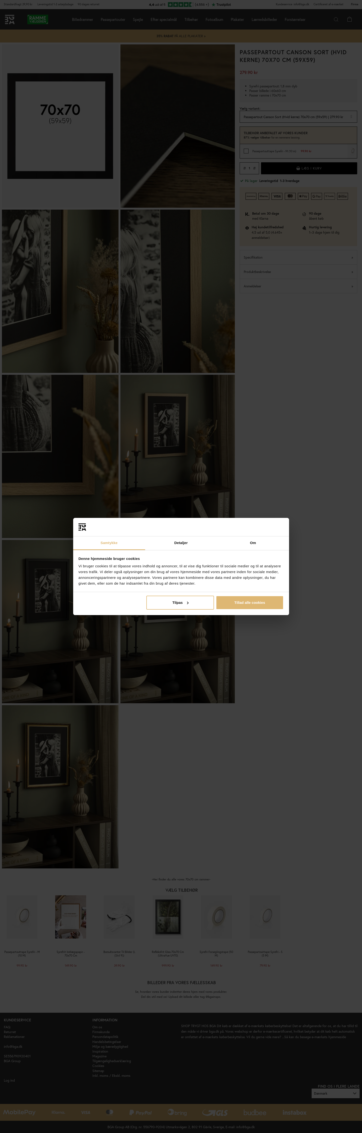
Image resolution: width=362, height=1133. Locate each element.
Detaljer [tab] (181, 543)
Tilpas (180, 602)
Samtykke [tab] (109, 543)
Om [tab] (253, 543)
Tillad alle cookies (249, 602)
